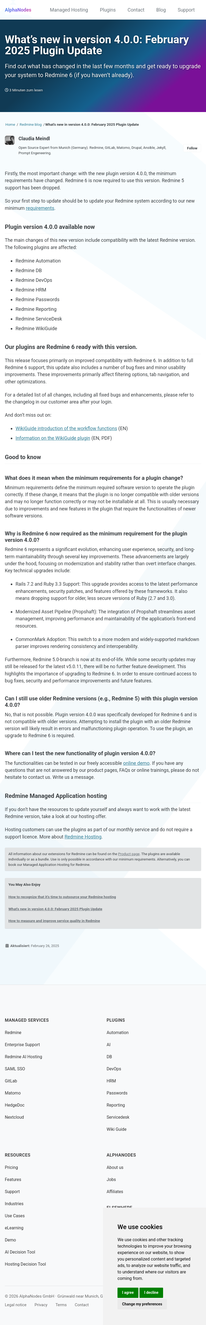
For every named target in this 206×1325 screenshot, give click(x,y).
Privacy (42, 1304)
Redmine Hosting (84, 858)
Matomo (13, 1093)
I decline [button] (152, 1292)
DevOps (114, 1068)
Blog (161, 10)
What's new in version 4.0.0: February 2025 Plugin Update (57, 930)
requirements (40, 211)
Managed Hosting (69, 10)
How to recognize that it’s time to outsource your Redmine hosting (64, 918)
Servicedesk (118, 1117)
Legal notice (16, 1304)
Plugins (108, 10)
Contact (136, 10)
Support (186, 10)
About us (115, 1167)
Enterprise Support (23, 1044)
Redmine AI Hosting (24, 1056)
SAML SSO (15, 1068)
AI (109, 1044)
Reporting (116, 1105)
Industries (14, 1203)
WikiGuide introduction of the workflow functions (68, 435)
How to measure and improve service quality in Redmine (55, 942)
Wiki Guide (117, 1129)
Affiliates (115, 1191)
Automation (118, 1032)
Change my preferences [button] (142, 1304)
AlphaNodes (18, 10)
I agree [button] (128, 1292)
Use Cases (15, 1215)
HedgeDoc (15, 1105)
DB (109, 1056)
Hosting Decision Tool (26, 1264)
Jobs (111, 1179)
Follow (192, 150)
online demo (139, 782)
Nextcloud (14, 1117)
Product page (132, 875)
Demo (10, 1240)
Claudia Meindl (35, 141)
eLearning (14, 1227)
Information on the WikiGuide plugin (54, 445)
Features (13, 1179)
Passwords (117, 1093)
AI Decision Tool (20, 1252)
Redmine (13, 1032)
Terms (62, 1304)
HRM (111, 1080)
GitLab (11, 1080)
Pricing (11, 1167)
